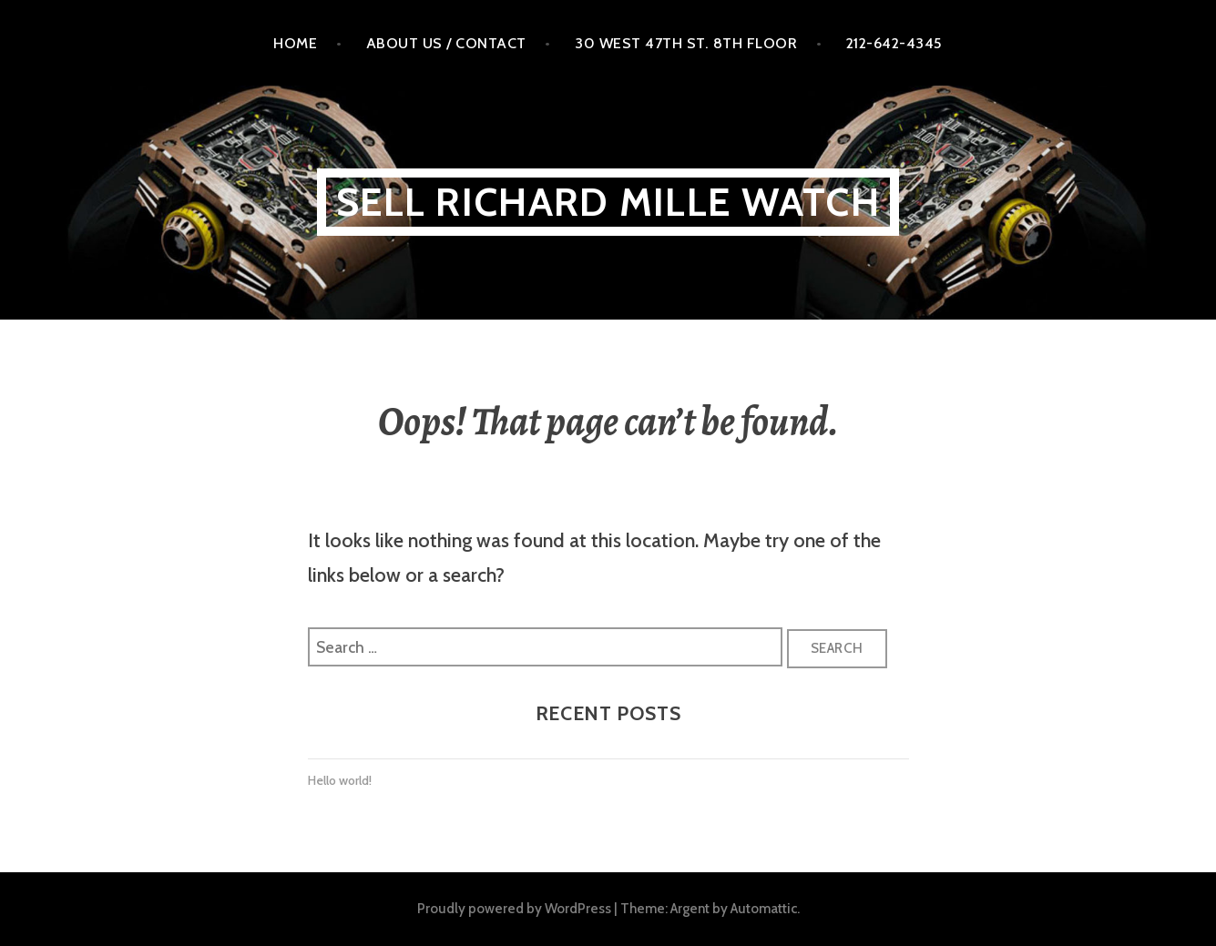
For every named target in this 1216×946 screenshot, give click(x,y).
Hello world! (340, 780)
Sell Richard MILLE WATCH (608, 202)
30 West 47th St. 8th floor (686, 43)
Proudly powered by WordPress (514, 908)
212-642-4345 (894, 43)
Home (295, 43)
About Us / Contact (446, 43)
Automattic (764, 908)
